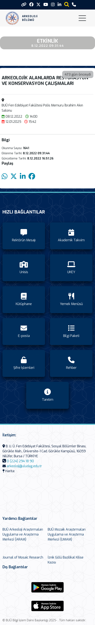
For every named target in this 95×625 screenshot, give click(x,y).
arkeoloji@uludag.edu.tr (24, 466)
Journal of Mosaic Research (22, 557)
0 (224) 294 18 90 (20, 461)
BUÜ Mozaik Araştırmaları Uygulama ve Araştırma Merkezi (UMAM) (67, 534)
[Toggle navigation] (82, 18)
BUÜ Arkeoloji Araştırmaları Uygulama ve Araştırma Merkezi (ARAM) (22, 534)
